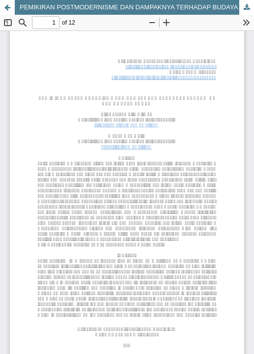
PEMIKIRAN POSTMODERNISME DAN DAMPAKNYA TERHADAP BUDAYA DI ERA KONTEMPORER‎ (137, 7)
